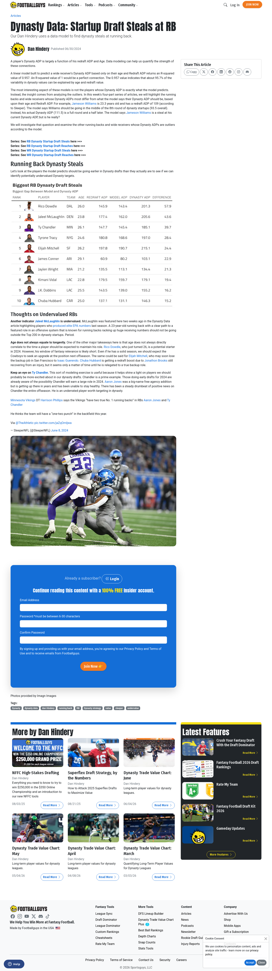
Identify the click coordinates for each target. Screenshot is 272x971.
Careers (181, 960)
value (108, 708)
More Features (221, 854)
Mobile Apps (232, 926)
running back (65, 708)
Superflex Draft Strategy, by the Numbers (91, 775)
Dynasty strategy (92, 708)
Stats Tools (145, 948)
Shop (227, 920)
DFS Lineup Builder (151, 913)
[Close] (266, 939)
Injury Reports (190, 944)
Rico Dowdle (112, 347)
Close (261, 962)
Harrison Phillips (52, 400)
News (185, 920)
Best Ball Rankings (150, 930)
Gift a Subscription (236, 932)
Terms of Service (121, 960)
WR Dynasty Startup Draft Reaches (50, 155)
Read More (52, 805)
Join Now (252, 4)
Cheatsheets (103, 938)
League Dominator (107, 926)
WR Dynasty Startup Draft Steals (48, 150)
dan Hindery (48, 708)
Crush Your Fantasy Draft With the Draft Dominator (235, 742)
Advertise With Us (236, 913)
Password (50, 616)
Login (112, 579)
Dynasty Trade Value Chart (156, 922)
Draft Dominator (106, 920)
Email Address (29, 600)
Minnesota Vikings (23, 400)
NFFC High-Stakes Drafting (37, 772)
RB (78, 708)
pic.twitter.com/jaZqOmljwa (53, 423)
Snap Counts (146, 942)
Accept (250, 962)
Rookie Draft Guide (193, 938)
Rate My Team (227, 784)
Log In (235, 5)
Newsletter (188, 932)
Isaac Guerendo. (68, 360)
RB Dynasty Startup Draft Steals (48, 141)
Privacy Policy (133, 649)
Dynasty (16, 708)
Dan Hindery (39, 49)
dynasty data (31, 708)
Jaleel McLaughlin (47, 321)
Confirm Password (32, 632)
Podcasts (107, 5)
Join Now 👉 (93, 666)
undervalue (133, 708)
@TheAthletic (25, 423)
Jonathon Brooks (155, 360)
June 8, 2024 (59, 430)
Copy (191, 72)
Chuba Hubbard (90, 360)
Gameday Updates (230, 828)
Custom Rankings (107, 932)
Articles (75, 5)
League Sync (103, 913)
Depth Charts (147, 936)
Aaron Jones (113, 381)
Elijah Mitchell (138, 356)
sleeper (119, 708)
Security (164, 960)
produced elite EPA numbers (72, 326)
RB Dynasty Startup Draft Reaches (50, 146)
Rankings (57, 5)
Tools (90, 5)
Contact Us (146, 960)
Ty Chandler (40, 372)
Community (128, 5)
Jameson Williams (84, 103)
